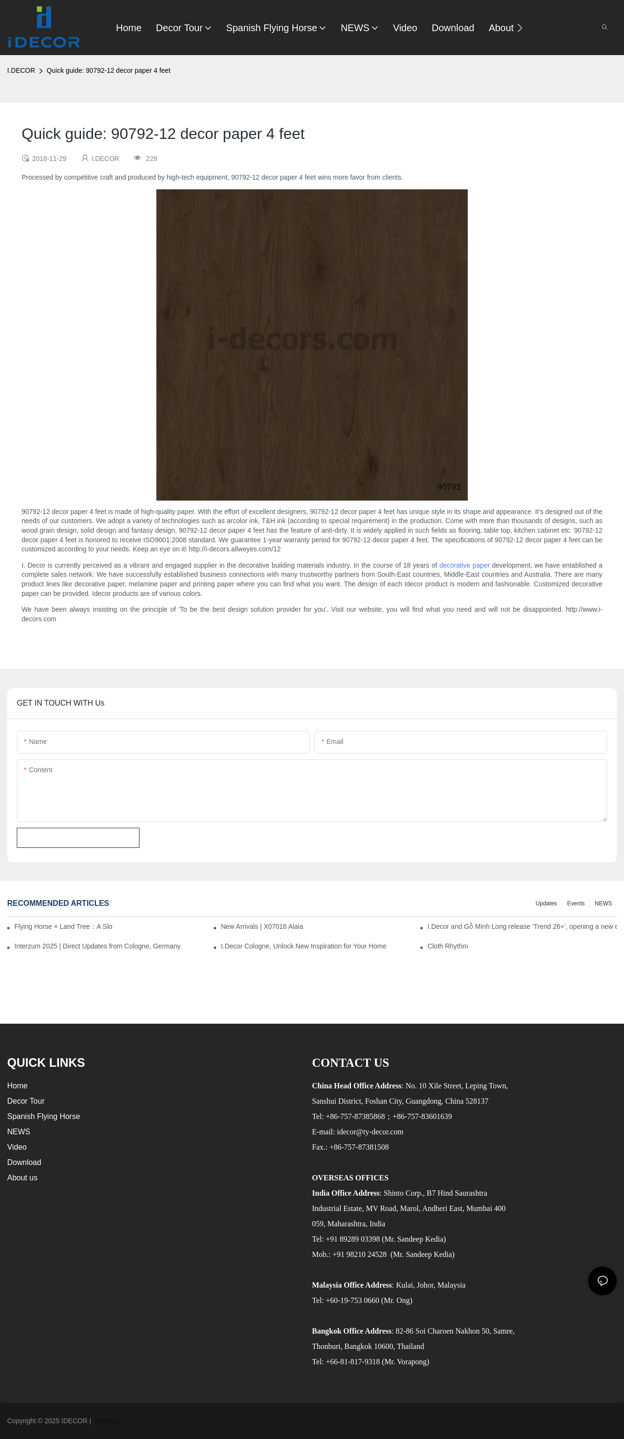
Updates (546, 903)
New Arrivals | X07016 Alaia (262, 926)
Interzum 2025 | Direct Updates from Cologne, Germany (97, 946)
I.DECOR (21, 70)
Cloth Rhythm (448, 946)
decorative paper (464, 565)
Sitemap (106, 1421)
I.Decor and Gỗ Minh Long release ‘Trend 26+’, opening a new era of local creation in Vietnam (522, 926)
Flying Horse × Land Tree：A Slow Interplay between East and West (63, 926)
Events (576, 903)
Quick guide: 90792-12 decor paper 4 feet (108, 70)
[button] (519, 27)
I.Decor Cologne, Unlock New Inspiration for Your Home (304, 946)
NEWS (603, 903)
